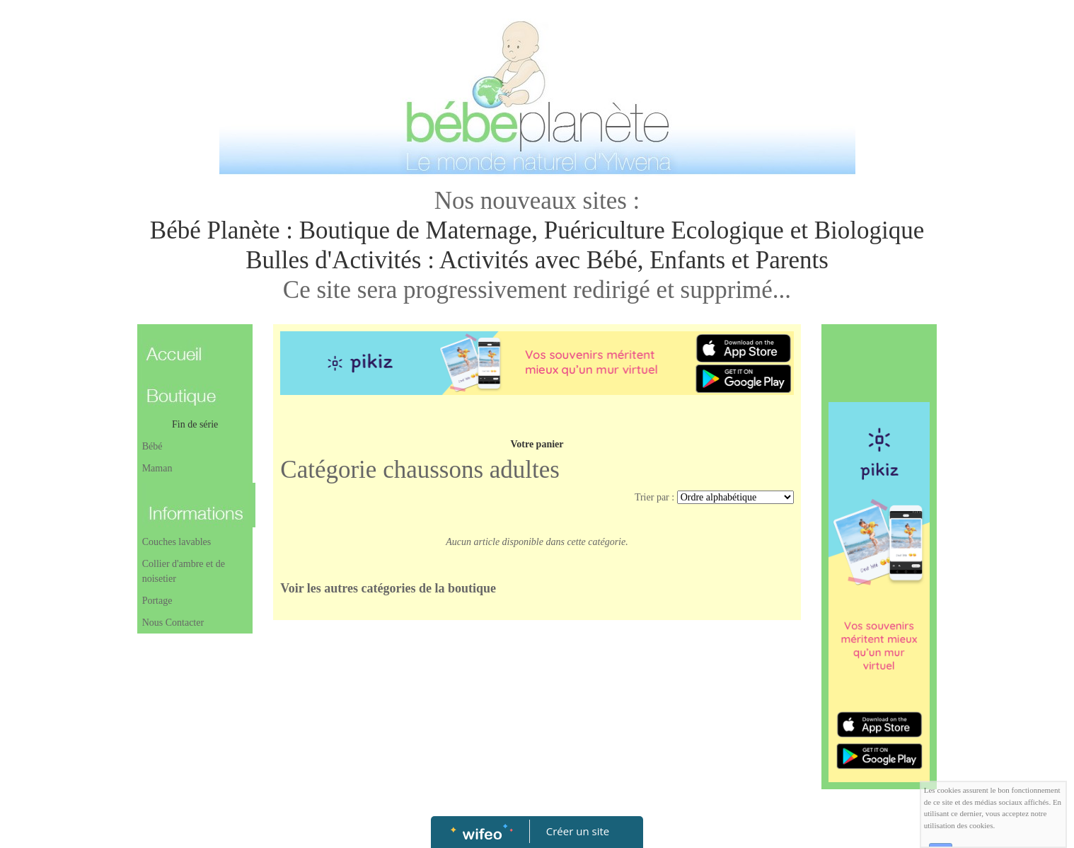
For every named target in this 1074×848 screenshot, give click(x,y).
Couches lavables (177, 542)
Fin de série (195, 424)
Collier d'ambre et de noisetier (183, 571)
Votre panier (536, 444)
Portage (157, 600)
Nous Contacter (173, 622)
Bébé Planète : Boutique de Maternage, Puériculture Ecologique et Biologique (537, 230)
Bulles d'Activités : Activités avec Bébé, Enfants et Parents (537, 260)
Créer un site (577, 831)
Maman (157, 468)
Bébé (152, 446)
